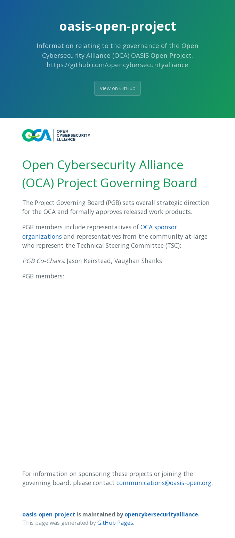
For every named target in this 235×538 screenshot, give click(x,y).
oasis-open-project (48, 514)
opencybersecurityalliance (161, 514)
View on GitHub (118, 88)
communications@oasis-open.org (163, 482)
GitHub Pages (115, 523)
